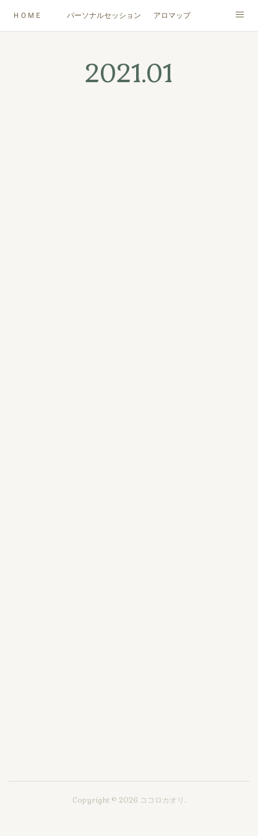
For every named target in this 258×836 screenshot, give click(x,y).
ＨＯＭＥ (27, 15)
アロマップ (172, 15)
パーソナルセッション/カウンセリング (104, 15)
